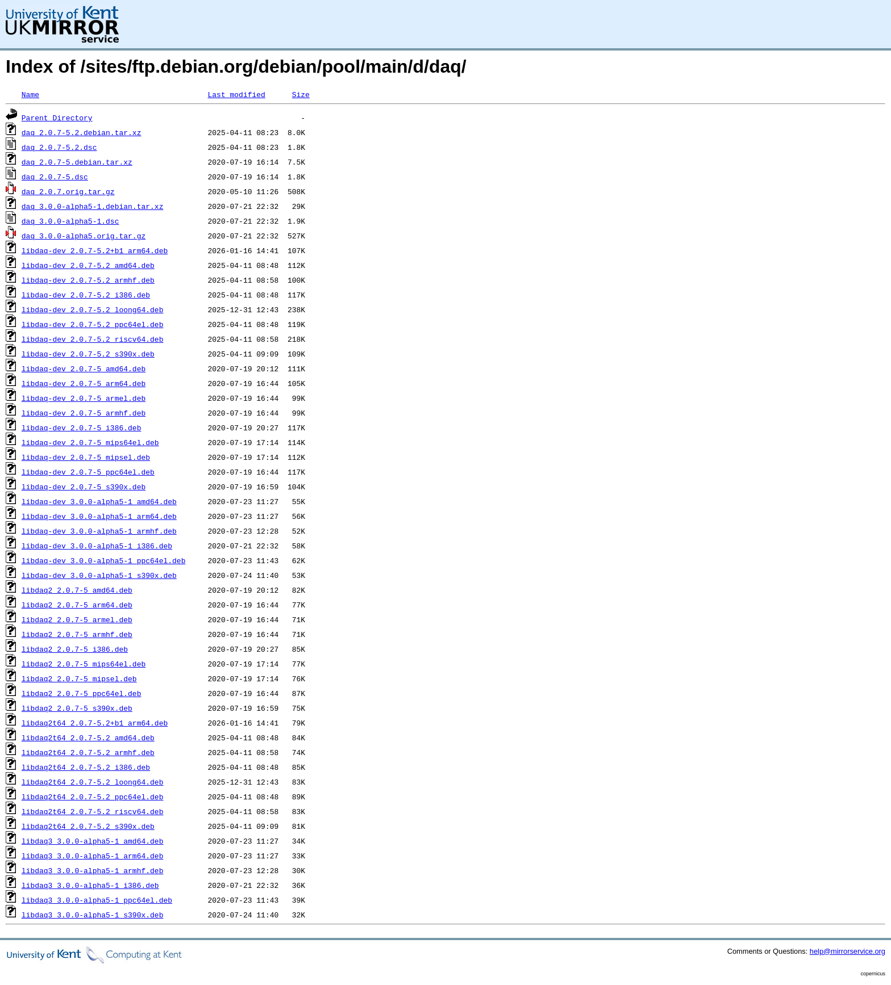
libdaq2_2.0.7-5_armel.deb (77, 619)
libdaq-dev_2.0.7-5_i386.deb (81, 427)
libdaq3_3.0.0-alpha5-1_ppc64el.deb (97, 900)
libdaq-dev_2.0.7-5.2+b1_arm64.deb (95, 250)
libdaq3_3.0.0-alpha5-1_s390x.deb (93, 914)
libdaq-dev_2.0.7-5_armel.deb (83, 398)
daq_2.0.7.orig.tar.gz (68, 191)
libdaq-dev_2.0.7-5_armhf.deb (83, 413)
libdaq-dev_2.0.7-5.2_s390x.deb (88, 354)
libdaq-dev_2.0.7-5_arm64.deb (83, 383)
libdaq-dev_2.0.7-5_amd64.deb (83, 368)
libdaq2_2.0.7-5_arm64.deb (77, 605)
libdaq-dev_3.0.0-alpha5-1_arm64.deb (99, 516)
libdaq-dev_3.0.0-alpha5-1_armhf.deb (99, 531)
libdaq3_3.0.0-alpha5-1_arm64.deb (93, 855)
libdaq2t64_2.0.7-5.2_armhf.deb (88, 752)
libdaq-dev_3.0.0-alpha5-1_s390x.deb (99, 575)
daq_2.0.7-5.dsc (55, 176)
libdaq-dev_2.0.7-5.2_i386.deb (86, 295)
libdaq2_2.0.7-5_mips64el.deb (83, 664)
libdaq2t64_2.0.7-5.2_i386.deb (86, 767)
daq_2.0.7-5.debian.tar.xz (77, 162)
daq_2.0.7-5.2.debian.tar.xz (81, 132)
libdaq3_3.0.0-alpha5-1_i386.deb (90, 885)
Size (301, 94)
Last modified (236, 94)
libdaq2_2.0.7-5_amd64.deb (77, 590)
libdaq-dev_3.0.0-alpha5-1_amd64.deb (99, 501)
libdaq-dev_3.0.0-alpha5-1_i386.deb (97, 545)
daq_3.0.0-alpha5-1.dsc (70, 221)
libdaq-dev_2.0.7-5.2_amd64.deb (88, 265)
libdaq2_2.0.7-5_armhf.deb (77, 634)
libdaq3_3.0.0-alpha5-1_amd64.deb (93, 841)
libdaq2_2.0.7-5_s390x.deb (77, 708)
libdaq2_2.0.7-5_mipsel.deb (79, 678)
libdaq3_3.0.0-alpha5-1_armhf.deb (93, 870)
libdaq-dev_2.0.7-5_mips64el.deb (90, 442)
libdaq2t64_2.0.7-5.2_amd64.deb (88, 737)
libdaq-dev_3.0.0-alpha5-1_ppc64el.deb (104, 560)
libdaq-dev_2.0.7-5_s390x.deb (83, 486)
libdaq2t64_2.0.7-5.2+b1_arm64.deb (95, 723)
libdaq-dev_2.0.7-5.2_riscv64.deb (93, 339)
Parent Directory (57, 117)
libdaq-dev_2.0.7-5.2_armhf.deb (88, 280)
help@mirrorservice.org (847, 951)
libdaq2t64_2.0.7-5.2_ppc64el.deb (93, 796)
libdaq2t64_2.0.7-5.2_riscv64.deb (93, 811)
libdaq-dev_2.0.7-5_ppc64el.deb (88, 472)
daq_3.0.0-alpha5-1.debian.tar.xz (93, 206)
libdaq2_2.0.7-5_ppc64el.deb (81, 693)
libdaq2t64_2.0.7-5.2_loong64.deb (93, 782)
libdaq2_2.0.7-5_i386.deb (75, 649)
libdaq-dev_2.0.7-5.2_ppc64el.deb (93, 324)
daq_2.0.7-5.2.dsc (59, 147)
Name (30, 94)
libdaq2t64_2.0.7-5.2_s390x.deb (88, 826)
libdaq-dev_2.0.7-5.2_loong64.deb (93, 309)
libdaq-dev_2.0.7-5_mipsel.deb (86, 457)
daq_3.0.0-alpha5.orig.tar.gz (83, 235)
